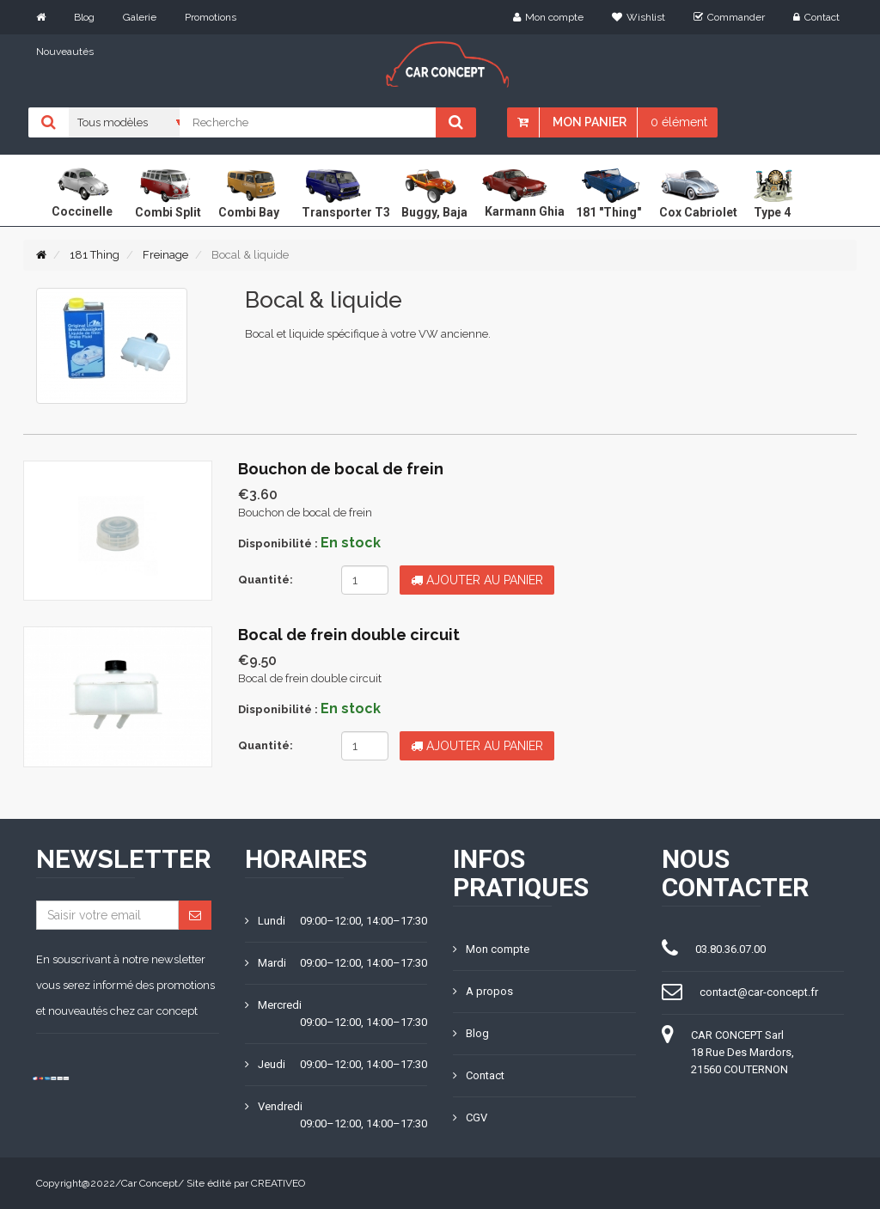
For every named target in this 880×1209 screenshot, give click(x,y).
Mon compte (548, 17)
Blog (84, 17)
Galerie (139, 17)
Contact (816, 17)
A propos (483, 991)
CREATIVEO (278, 1183)
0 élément (679, 122)
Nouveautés (65, 52)
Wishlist (638, 17)
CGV (470, 1117)
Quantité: (265, 579)
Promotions (210, 17)
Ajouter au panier (477, 580)
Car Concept (149, 1183)
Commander (729, 17)
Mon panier (589, 122)
